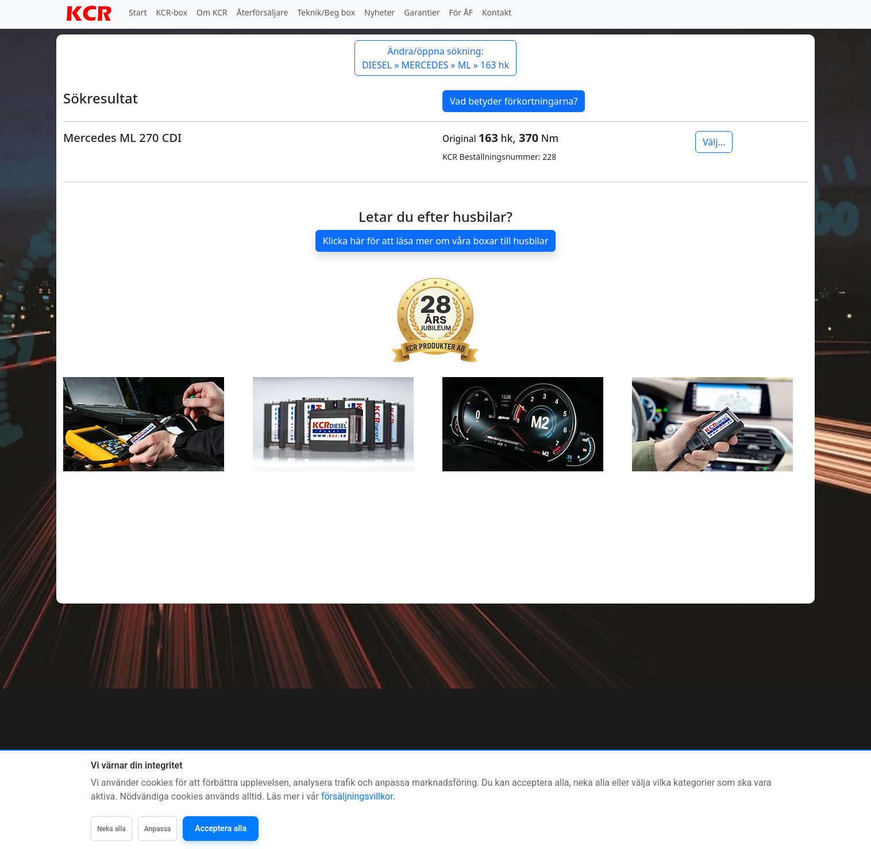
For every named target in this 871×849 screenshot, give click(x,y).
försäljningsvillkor (357, 796)
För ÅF (461, 12)
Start (138, 12)
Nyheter (379, 12)
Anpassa (157, 829)
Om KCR (212, 12)
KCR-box (171, 12)
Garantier (422, 12)
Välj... (714, 142)
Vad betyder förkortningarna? (513, 101)
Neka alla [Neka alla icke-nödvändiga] (111, 829)
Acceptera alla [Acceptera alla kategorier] (220, 828)
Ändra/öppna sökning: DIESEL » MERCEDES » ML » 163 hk (435, 58)
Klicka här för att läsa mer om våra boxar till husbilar (436, 241)
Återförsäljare (262, 12)
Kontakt (496, 12)
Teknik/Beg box (327, 12)
